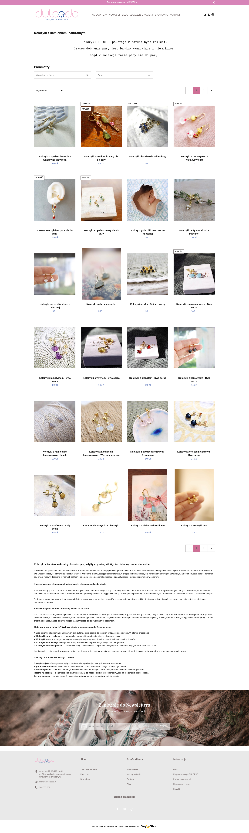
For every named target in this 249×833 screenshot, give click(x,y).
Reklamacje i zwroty (181, 784)
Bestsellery (85, 779)
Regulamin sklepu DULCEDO (185, 774)
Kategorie (99, 15)
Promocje (85, 774)
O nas (175, 769)
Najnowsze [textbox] (41, 90)
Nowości (114, 15)
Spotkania (161, 15)
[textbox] (122, 75)
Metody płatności (134, 774)
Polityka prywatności (182, 779)
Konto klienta (132, 769)
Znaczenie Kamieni (89, 769)
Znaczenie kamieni (141, 15)
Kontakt (175, 15)
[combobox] (124, 75)
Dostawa (130, 779)
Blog (125, 15)
